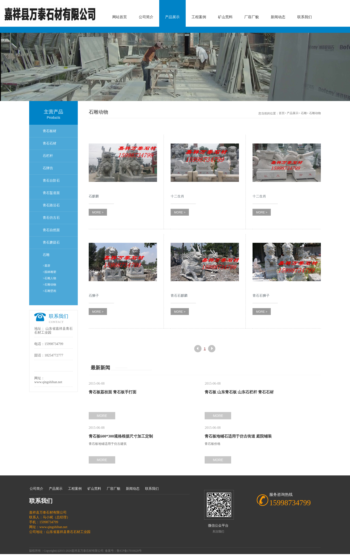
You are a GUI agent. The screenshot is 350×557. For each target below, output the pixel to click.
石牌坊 (48, 168)
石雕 (46, 255)
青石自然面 (51, 230)
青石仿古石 (51, 217)
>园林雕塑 (49, 272)
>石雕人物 (49, 278)
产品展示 (172, 17)
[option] (175, 67)
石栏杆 (48, 156)
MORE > (97, 212)
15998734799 (53, 344)
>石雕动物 (49, 284)
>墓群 (46, 265)
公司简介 (146, 17)
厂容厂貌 (251, 17)
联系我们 (304, 17)
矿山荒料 (225, 17)
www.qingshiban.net (48, 382)
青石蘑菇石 (51, 242)
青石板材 (49, 131)
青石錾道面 (51, 193)
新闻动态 (278, 17)
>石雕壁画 (49, 291)
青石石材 (49, 143)
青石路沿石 (51, 205)
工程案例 (199, 17)
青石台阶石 (51, 180)
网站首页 (119, 17)
